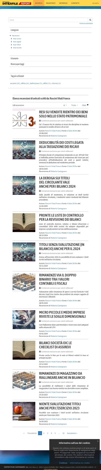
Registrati (50, 3)
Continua (63, 463)
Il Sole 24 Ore (72, 131)
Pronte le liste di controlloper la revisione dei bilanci (61, 217)
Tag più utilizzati (17, 76)
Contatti (75, 3)
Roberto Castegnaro (59, 136)
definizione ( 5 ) (36, 83)
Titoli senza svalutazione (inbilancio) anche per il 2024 (61, 246)
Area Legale (17, 42)
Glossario (14, 58)
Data (84, 105)
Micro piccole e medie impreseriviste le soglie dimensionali (62, 314)
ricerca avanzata (86, 23)
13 (63, 433)
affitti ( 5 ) (47, 83)
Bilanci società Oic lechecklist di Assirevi (55, 345)
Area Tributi (17, 45)
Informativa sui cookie (80, 463)
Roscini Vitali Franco (53, 131)
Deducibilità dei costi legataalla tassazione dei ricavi (61, 144)
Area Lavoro (17, 39)
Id (64, 105)
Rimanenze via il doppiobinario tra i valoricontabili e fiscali (57, 279)
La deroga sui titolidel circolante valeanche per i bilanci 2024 (57, 182)
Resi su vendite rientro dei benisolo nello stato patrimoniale (63, 114)
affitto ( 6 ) (25, 83)
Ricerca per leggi (17, 64)
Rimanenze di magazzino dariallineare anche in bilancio (62, 375)
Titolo (73, 105)
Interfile (63, 3)
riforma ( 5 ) (56, 83)
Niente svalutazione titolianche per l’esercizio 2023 (60, 406)
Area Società (17, 48)
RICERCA (38, 3)
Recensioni (15, 36)
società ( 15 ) (15, 83)
